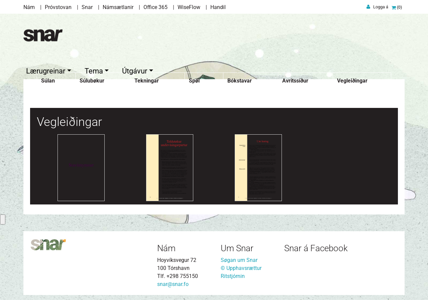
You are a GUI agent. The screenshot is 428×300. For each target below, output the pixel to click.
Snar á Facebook (316, 247)
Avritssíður (295, 79)
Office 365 (155, 7)
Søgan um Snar (239, 258)
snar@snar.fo (173, 282)
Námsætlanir (118, 7)
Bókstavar (239, 79)
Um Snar (237, 247)
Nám (29, 7)
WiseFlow (189, 7)
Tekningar (146, 79)
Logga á (380, 6)
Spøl (194, 79)
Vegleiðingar (352, 79)
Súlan (48, 79)
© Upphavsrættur (241, 266)
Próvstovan (58, 7)
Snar (87, 7)
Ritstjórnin (233, 274)
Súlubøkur (92, 79)
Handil (218, 7)
